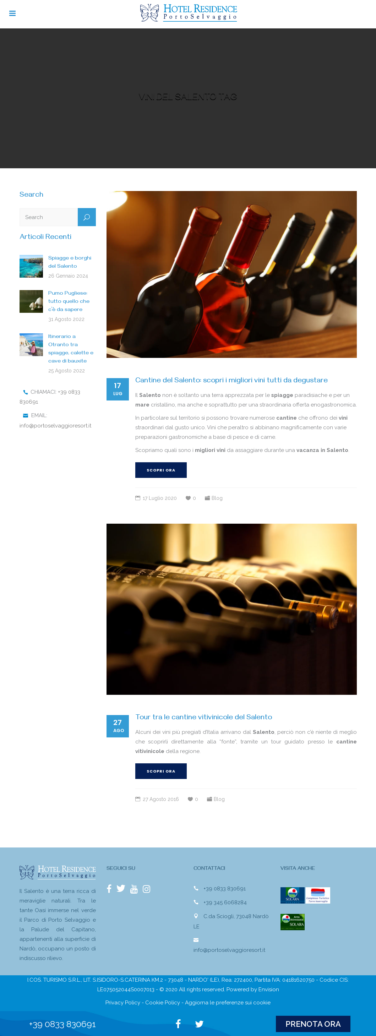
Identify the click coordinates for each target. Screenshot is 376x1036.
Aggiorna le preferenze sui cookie (228, 1002)
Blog (217, 498)
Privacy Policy (122, 1002)
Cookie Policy (162, 1002)
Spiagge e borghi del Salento (69, 263)
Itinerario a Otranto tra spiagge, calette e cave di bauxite (70, 349)
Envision (268, 989)
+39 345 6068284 (225, 902)
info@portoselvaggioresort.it (55, 425)
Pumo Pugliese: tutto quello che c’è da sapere (68, 302)
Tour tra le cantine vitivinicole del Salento (203, 718)
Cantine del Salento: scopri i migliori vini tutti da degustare (231, 381)
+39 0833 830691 (224, 888)
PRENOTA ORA (313, 1024)
